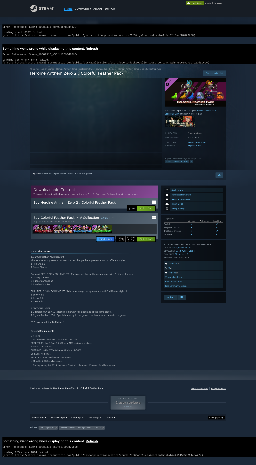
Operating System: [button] (155, 434)
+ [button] (191, 165)
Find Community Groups (176, 290)
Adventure (178, 165)
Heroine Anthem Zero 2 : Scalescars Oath (75, 73)
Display (109, 423)
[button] (146, 212)
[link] (126, 243)
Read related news (173, 285)
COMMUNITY (83, 8)
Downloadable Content (106, 73)
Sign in (36, 177)
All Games (34, 73)
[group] (128, 434)
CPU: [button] (172, 434)
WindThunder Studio (197, 146)
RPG (186, 165)
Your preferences (218, 392)
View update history (174, 281)
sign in (208, 3)
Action (168, 165)
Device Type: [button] (197, 434)
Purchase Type (57, 423)
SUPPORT (111, 8)
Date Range (93, 423)
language (218, 3)
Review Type (38, 423)
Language (76, 423)
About (97, 8)
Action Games (47, 73)
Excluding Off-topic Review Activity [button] (79, 434)
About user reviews (199, 392)
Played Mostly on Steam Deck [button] (128, 434)
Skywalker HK (194, 149)
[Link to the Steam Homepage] (44, 11)
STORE (68, 8)
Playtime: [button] (105, 434)
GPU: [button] (183, 434)
